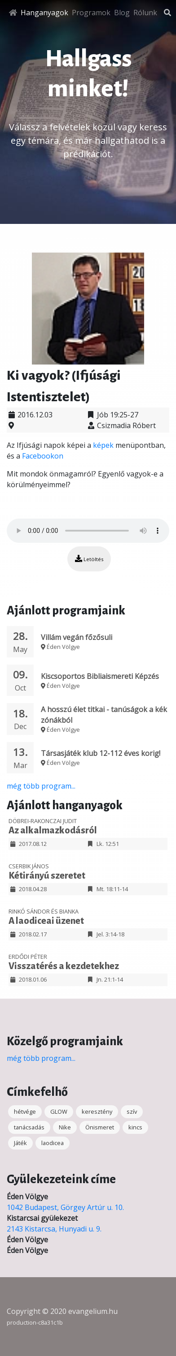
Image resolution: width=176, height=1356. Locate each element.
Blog (122, 12)
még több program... (41, 786)
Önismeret (99, 1127)
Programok (91, 12)
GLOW (58, 1111)
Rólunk (145, 12)
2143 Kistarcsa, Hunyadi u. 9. (54, 1229)
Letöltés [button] (89, 558)
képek (103, 445)
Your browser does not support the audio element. (88, 531)
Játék (20, 1143)
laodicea (52, 1143)
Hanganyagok (44, 12)
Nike (65, 1127)
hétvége (25, 1111)
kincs (135, 1127)
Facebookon (42, 456)
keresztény (97, 1111)
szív (132, 1111)
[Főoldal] (13, 12)
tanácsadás (29, 1127)
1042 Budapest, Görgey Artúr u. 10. (65, 1207)
